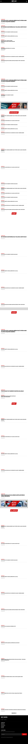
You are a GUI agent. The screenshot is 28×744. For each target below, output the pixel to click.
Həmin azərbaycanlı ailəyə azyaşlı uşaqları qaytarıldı (11, 693)
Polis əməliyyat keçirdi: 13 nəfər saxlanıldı (9, 86)
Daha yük (14, 713)
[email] (11, 734)
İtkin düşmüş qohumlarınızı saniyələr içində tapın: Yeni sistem (13, 60)
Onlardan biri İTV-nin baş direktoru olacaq (9, 90)
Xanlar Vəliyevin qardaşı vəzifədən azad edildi (10, 642)
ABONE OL (24, 734)
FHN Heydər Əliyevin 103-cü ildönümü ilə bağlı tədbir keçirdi (12, 56)
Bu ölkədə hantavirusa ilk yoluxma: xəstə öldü (13, 27)
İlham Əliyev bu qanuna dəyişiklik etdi (8, 626)
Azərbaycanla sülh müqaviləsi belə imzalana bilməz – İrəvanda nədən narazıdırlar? (13, 659)
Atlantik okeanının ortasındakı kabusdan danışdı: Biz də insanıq (13, 709)
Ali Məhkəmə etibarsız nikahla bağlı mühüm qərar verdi (12, 676)
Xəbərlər (3, 19)
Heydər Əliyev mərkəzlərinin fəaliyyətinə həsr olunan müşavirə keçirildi (13, 21)
